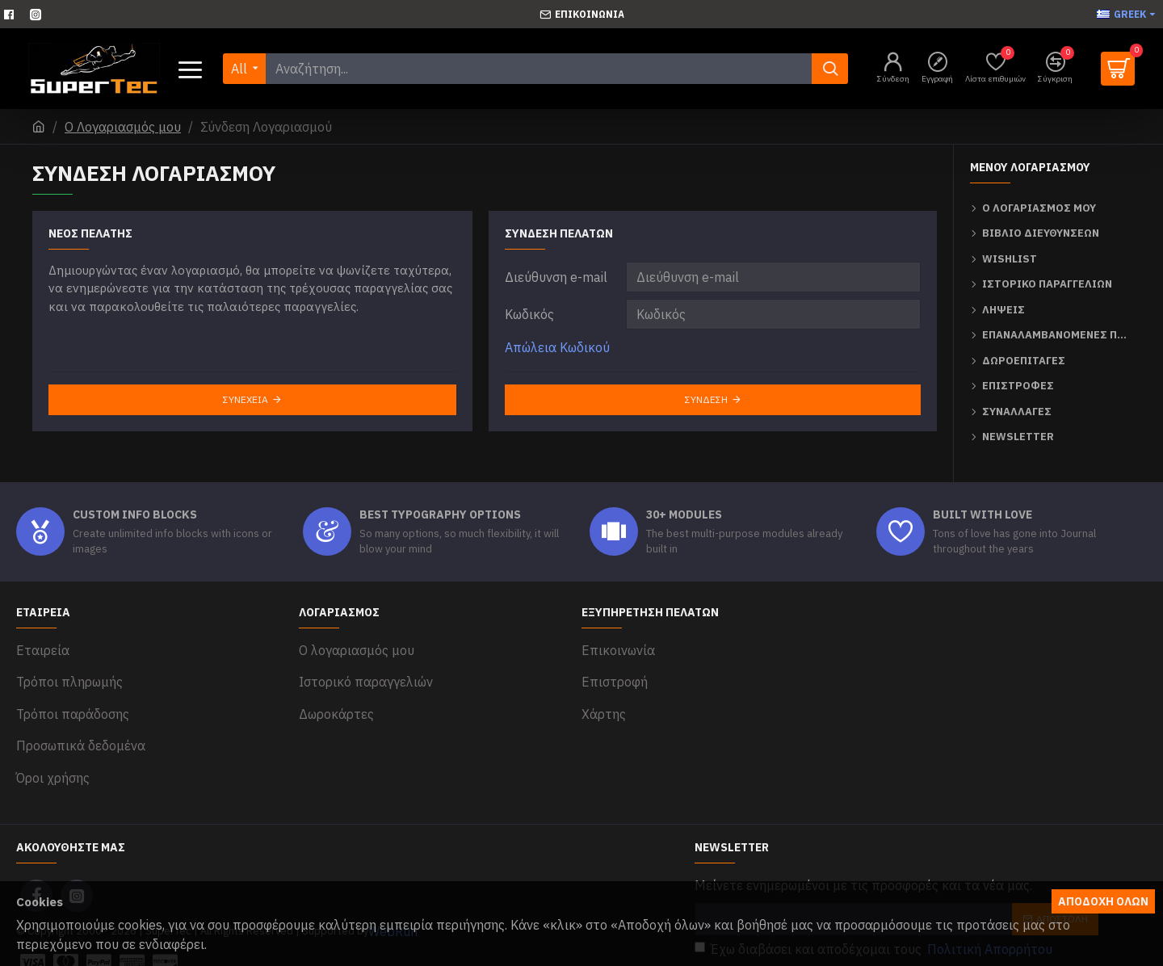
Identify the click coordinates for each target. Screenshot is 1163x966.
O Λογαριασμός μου (123, 127)
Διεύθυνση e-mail (556, 277)
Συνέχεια (245, 399)
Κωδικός (529, 314)
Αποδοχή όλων (1103, 901)
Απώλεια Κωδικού (557, 347)
